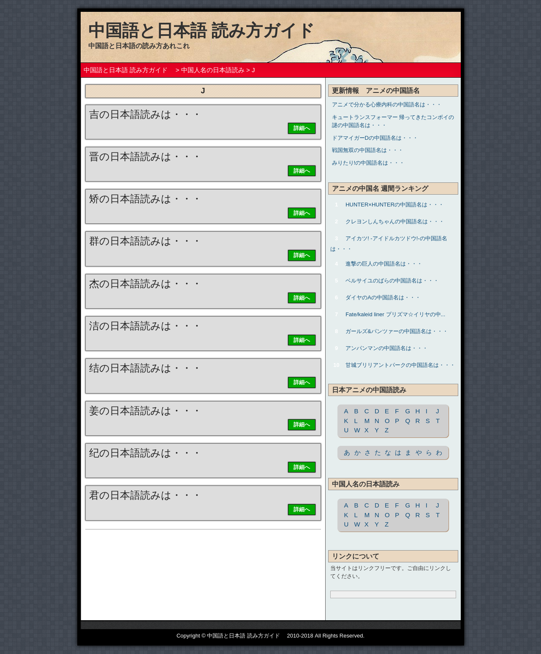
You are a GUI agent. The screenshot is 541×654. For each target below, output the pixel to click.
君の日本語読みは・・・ (145, 495)
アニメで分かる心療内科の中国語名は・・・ (387, 104)
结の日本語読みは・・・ (145, 368)
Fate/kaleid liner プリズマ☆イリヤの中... (395, 314)
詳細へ (302, 128)
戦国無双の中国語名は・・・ (367, 150)
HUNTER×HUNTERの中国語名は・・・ (394, 204)
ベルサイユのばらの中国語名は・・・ (392, 280)
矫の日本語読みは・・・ (145, 198)
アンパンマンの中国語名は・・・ (386, 348)
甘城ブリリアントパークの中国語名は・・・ (400, 365)
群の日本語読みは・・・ (145, 241)
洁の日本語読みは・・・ (145, 325)
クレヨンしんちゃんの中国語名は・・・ (394, 221)
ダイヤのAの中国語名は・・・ (383, 297)
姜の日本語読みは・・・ (145, 410)
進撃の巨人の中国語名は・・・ (383, 264)
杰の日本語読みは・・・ (145, 283)
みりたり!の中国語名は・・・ (368, 163)
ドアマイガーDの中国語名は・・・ (375, 138)
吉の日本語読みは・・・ (145, 114)
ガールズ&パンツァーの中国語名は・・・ (396, 331)
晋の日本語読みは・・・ (145, 156)
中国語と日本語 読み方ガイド (210, 30)
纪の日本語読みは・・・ (145, 453)
